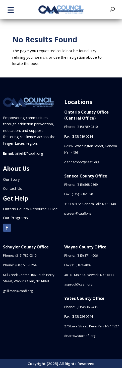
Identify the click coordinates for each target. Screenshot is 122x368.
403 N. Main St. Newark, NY (89, 274)
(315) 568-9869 (87, 184)
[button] (10, 9)
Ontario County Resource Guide (30, 208)
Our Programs (15, 217)
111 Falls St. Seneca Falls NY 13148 (90, 204)
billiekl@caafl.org (29, 153)
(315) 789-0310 (87, 126)
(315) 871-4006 (87, 255)
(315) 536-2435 (87, 307)
